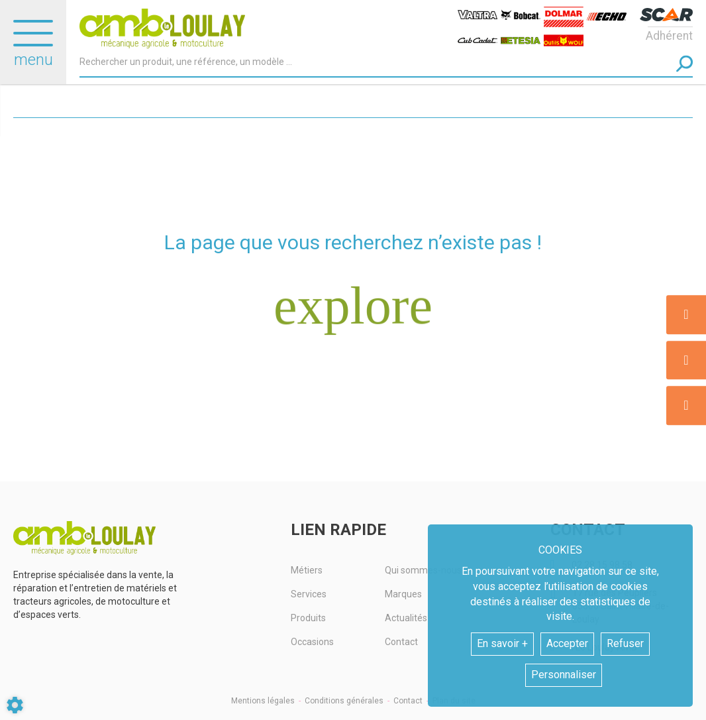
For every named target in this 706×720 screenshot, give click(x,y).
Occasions (312, 641)
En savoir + (502, 643)
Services (309, 594)
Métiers (307, 570)
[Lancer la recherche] (684, 63)
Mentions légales (263, 700)
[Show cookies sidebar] (15, 705)
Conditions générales (344, 700)
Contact (408, 700)
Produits (308, 618)
